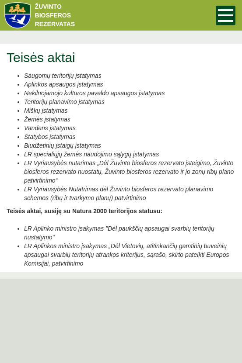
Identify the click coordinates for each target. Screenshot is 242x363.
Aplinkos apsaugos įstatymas (63, 84)
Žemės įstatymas (47, 119)
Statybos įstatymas (50, 136)
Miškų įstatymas (46, 110)
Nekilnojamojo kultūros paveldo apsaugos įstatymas (94, 93)
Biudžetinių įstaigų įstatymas (62, 145)
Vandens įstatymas (50, 127)
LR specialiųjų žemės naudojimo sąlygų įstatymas (91, 154)
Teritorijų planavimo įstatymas (64, 101)
